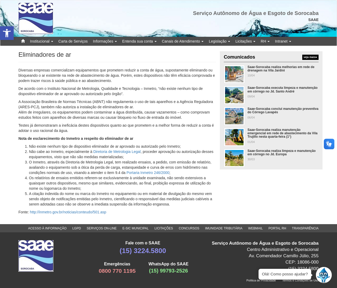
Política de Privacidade (261, 280)
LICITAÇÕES (164, 228)
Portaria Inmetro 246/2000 (147, 173)
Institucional (41, 41)
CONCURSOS (189, 228)
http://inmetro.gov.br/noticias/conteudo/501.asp (68, 212)
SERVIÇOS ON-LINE (102, 228)
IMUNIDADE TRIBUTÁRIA (223, 228)
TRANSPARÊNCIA (305, 228)
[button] (7, 33)
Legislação (219, 41)
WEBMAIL (255, 228)
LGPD (76, 228)
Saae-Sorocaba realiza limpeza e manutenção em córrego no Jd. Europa (281, 152)
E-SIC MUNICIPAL (135, 228)
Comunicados (271, 57)
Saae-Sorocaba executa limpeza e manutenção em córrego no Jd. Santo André (282, 89)
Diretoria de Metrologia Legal (117, 152)
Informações (105, 41)
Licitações (245, 41)
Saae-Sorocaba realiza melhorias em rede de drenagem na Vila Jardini (280, 68)
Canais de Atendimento (183, 41)
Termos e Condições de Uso (300, 280)
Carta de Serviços (73, 41)
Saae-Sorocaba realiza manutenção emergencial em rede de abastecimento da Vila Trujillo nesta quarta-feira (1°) (282, 133)
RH (265, 41)
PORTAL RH (277, 228)
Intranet (283, 41)
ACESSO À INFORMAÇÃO (47, 228)
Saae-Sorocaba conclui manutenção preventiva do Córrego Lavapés (282, 110)
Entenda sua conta (139, 41)
